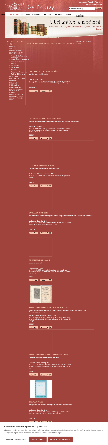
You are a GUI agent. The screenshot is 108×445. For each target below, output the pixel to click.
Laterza (31, 79)
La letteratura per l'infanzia (38, 74)
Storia (11, 100)
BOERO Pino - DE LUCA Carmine (43, 71)
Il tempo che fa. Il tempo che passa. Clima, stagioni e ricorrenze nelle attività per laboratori (61, 216)
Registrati (98, 2)
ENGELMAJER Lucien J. (39, 260)
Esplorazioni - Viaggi (17, 78)
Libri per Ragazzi (15, 87)
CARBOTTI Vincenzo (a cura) (41, 166)
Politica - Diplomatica (18, 74)
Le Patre (32, 268)
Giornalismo (15, 68)
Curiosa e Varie (15, 50)
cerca (89, 41)
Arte (11, 48)
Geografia (13, 80)
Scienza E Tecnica (16, 98)
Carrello (80, 14)
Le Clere (32, 363)
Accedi (90, 2)
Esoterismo (13, 76)
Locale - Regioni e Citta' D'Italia (16, 89)
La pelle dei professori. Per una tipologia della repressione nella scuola (54, 121)
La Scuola (32, 221)
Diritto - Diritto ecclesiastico (20, 60)
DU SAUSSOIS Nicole (38, 213)
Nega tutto (37, 439)
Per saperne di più (55, 433)
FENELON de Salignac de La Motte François (48, 307)
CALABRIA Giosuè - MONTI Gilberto (45, 118)
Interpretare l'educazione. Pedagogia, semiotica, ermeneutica (50, 405)
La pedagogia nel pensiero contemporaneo (44, 168)
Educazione (15, 66)
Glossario (25, 14)
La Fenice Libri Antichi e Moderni (26, 3)
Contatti (69, 14)
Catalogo (14, 14)
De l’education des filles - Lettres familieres (44, 357)
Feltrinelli (32, 126)
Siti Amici (58, 14)
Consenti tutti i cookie (60, 439)
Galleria (47, 14)
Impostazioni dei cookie (16, 439)
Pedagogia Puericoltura (19, 72)
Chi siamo (36, 14)
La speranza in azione (36, 263)
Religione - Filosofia (17, 96)
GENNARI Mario (36, 402)
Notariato (14, 70)
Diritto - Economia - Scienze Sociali (16, 53)
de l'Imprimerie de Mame (37, 316)
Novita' (12, 47)
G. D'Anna (32, 174)
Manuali (12, 92)
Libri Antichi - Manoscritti (14, 84)
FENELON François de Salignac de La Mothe (48, 354)
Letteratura (14, 82)
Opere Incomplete (16, 94)
